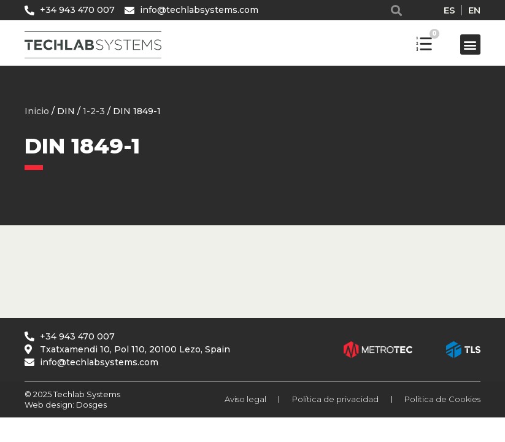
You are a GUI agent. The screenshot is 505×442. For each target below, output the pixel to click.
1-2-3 (94, 111)
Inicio (37, 111)
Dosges (90, 404)
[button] (397, 10)
